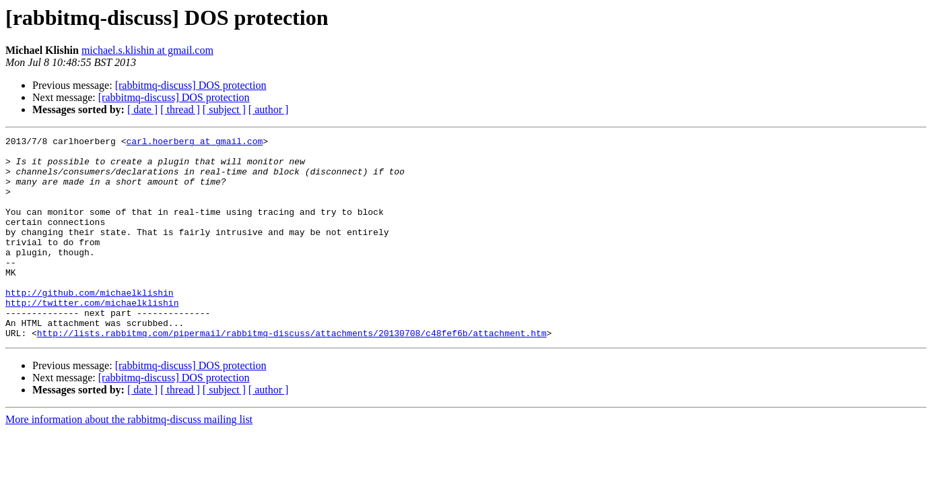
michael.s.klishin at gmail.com (147, 50)
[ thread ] (180, 109)
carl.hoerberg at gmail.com (194, 143)
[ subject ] (224, 109)
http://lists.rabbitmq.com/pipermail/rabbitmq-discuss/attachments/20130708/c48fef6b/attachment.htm (292, 373)
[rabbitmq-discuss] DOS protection (191, 85)
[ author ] (268, 109)
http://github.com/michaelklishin (89, 325)
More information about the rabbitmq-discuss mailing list (129, 459)
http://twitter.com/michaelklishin (91, 337)
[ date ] (142, 109)
